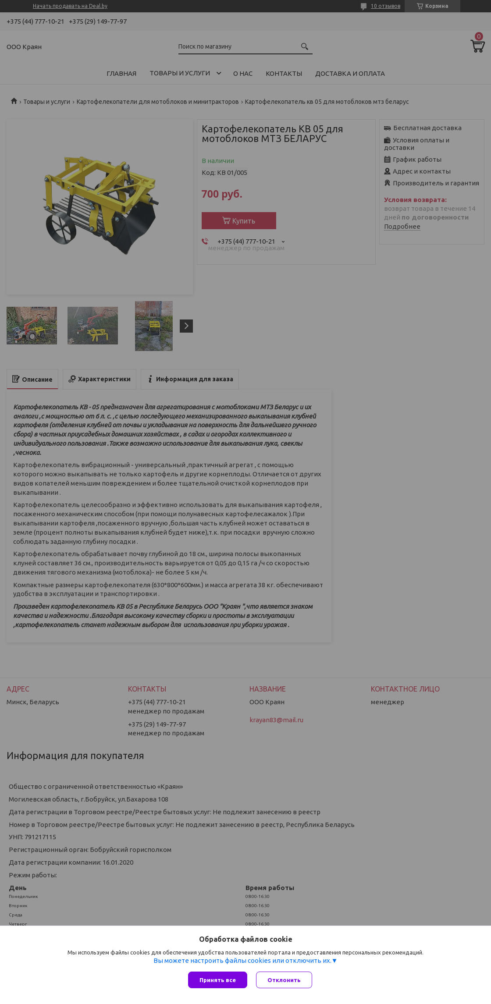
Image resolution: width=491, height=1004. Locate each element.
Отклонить (284, 980)
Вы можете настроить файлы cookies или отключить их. (242, 960)
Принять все (217, 980)
